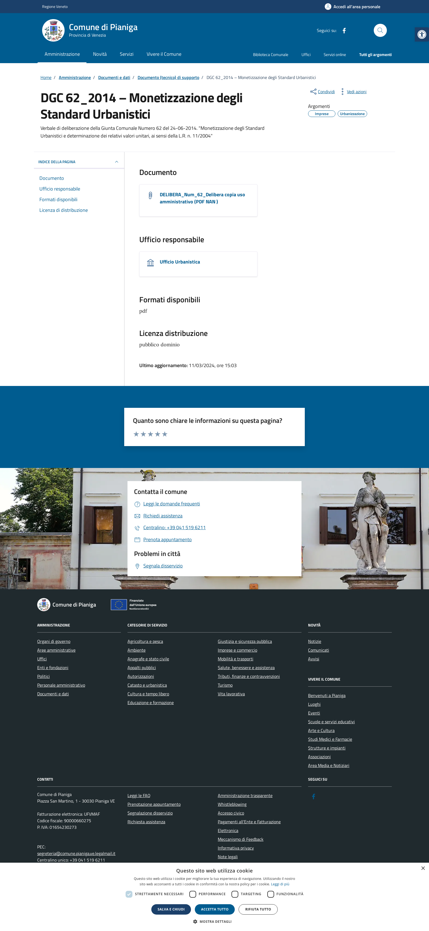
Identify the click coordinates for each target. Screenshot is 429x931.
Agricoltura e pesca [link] (145, 641)
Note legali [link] (228, 856)
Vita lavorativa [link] (231, 693)
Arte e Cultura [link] (321, 730)
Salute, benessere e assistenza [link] (246, 667)
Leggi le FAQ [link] (138, 795)
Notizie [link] (314, 641)
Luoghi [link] (314, 704)
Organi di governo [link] (53, 641)
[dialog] (214, 897)
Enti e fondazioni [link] (52, 667)
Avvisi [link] (313, 658)
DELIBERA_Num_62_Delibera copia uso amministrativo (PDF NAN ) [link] (202, 198)
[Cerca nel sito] (380, 30)
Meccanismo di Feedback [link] (240, 839)
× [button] (423, 868)
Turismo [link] (225, 685)
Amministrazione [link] (62, 54)
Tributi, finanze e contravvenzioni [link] (249, 676)
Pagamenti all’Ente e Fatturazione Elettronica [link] (249, 826)
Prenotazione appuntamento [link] (154, 804)
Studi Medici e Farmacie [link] (330, 739)
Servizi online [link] (335, 54)
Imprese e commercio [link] (237, 650)
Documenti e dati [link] (53, 693)
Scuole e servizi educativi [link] (331, 721)
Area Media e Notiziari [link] (328, 765)
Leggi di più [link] (280, 884)
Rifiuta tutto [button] (258, 909)
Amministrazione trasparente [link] (245, 795)
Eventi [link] (314, 713)
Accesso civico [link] (231, 813)
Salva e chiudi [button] (171, 909)
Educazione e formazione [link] (150, 702)
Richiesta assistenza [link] (146, 821)
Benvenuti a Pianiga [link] (327, 695)
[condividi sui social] (322, 91)
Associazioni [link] (319, 756)
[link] (422, 34)
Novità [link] (100, 54)
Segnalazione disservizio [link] (150, 813)
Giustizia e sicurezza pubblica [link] (245, 641)
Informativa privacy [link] (236, 848)
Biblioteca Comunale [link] (270, 54)
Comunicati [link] (318, 650)
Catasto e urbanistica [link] (147, 685)
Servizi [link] (127, 54)
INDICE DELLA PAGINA (79, 162)
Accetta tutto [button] (214, 909)
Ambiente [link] (136, 650)
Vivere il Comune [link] (164, 54)
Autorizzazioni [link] (140, 676)
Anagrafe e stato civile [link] (148, 658)
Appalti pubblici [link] (141, 667)
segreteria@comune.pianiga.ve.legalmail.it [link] (76, 853)
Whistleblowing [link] (232, 804)
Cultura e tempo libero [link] (148, 693)
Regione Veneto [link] (55, 6)
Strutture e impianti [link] (327, 748)
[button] (214, 921)
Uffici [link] (306, 54)
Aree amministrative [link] (56, 650)
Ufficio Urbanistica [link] (180, 261)
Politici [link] (43, 676)
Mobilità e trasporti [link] (235, 658)
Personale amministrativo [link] (61, 685)
